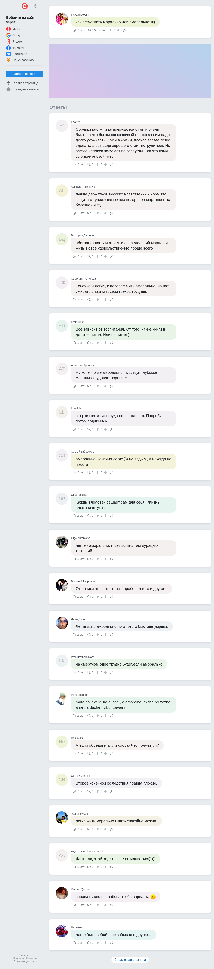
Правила (18, 958)
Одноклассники (20, 60)
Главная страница (22, 83)
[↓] (118, 30)
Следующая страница (130, 959)
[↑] (111, 30)
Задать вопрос (24, 73)
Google (14, 35)
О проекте (24, 955)
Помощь (31, 958)
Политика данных (25, 961)
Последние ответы (22, 89)
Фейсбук (15, 47)
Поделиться (124, 30)
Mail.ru (14, 29)
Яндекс (14, 41)
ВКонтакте (16, 54)
